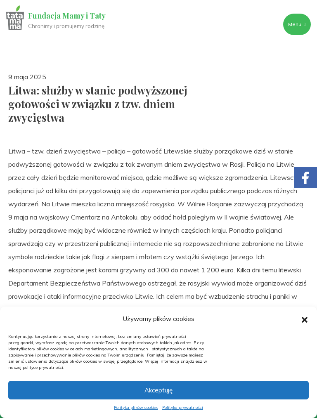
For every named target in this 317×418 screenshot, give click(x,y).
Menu (296, 24)
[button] (304, 319)
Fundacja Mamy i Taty (67, 16)
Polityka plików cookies (136, 407)
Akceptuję (158, 390)
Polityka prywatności (182, 407)
